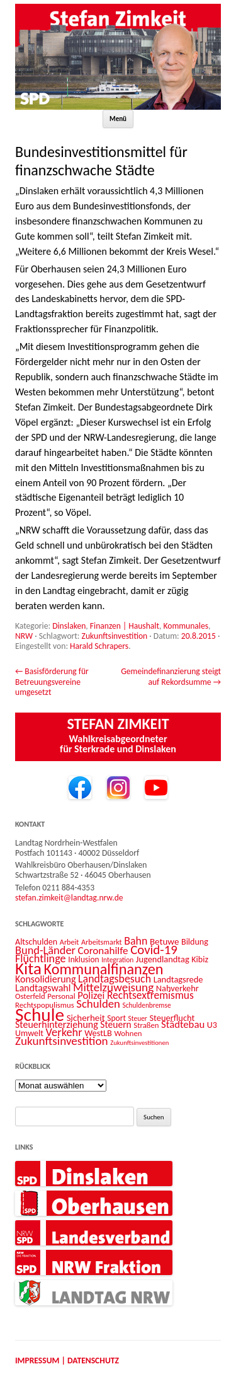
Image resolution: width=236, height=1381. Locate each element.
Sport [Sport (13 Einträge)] (116, 1018)
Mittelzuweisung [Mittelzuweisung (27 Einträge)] (113, 987)
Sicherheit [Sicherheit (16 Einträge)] (86, 1017)
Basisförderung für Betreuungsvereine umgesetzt (52, 681)
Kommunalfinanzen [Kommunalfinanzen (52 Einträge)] (104, 969)
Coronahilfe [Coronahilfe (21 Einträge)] (103, 950)
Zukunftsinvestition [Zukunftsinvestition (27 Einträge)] (61, 1041)
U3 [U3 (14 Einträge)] (212, 1025)
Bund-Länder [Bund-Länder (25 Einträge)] (45, 950)
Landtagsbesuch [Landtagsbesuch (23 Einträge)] (114, 979)
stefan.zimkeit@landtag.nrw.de (69, 897)
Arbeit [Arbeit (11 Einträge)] (69, 942)
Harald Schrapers (99, 646)
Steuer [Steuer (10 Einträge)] (137, 1018)
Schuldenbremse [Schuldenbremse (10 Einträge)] (147, 1005)
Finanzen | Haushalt (124, 626)
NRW (24, 636)
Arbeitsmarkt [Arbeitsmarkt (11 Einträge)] (101, 942)
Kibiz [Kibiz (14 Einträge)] (199, 959)
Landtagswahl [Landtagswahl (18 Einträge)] (42, 988)
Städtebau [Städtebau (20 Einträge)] (183, 1024)
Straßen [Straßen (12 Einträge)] (146, 1025)
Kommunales (185, 626)
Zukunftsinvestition (115, 636)
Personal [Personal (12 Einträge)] (61, 996)
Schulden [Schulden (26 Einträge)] (98, 1003)
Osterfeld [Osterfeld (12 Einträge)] (30, 996)
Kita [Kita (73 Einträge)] (28, 968)
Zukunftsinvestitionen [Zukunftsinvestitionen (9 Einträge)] (139, 1043)
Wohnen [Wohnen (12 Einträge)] (128, 1033)
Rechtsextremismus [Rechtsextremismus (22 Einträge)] (150, 995)
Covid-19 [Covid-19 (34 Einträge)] (153, 949)
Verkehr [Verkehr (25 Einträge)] (64, 1032)
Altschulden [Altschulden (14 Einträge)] (36, 941)
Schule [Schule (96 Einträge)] (39, 1014)
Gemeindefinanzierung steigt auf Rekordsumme (171, 676)
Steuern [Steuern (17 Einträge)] (115, 1024)
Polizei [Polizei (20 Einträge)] (90, 995)
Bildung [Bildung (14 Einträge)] (194, 941)
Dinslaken (69, 626)
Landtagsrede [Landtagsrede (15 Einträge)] (178, 979)
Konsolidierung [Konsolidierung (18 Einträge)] (45, 979)
